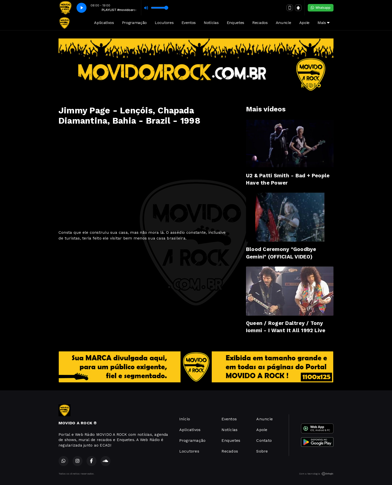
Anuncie (283, 22)
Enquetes (235, 22)
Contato (264, 440)
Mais (324, 22)
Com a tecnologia (316, 474)
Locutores (164, 22)
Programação (134, 22)
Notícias (211, 22)
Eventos (189, 22)
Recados (260, 22)
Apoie (304, 22)
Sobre (262, 451)
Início (184, 419)
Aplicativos (104, 22)
